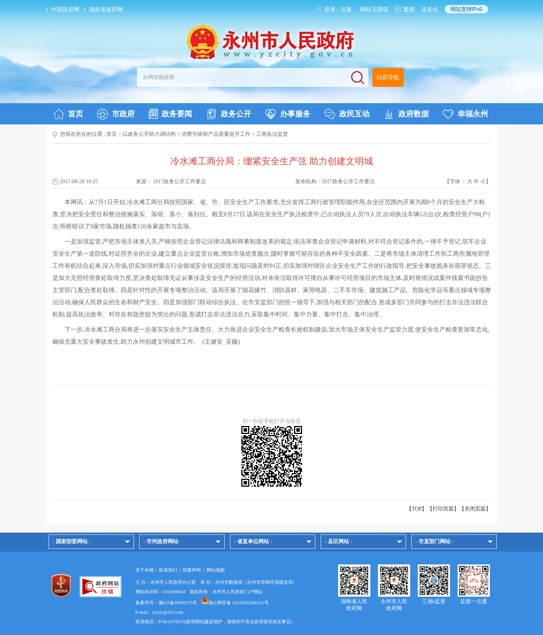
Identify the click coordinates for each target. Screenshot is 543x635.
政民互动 (347, 114)
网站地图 (215, 570)
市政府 (116, 114)
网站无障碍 (374, 9)
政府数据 (406, 114)
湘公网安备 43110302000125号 (235, 602)
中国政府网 (65, 9)
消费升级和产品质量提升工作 (215, 134)
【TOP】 (416, 509)
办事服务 (287, 114)
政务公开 (228, 114)
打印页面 (443, 509)
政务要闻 (170, 114)
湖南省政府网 (106, 9)
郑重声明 (192, 570)
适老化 (429, 9)
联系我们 (168, 570)
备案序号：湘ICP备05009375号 (166, 602)
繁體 (409, 9)
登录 (329, 9)
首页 (68, 114)
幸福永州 (465, 114)
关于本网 (144, 570)
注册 (346, 9)
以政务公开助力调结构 (149, 134)
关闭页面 (475, 509)
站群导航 (387, 77)
